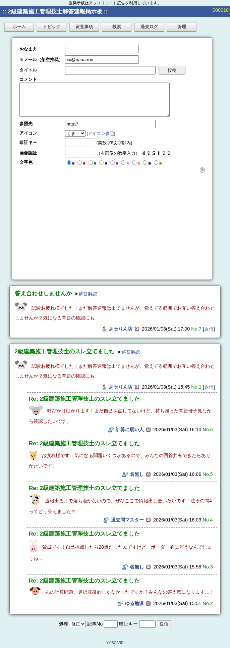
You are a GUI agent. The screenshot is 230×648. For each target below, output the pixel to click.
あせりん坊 (120, 329)
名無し (137, 474)
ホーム (19, 26)
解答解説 (87, 293)
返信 (209, 329)
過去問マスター (127, 519)
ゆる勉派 (134, 603)
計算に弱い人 (130, 429)
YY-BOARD (114, 643)
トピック (51, 26)
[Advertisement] (112, 223)
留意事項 (84, 26)
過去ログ (149, 26)
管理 (181, 26)
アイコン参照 (101, 133)
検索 (116, 26)
